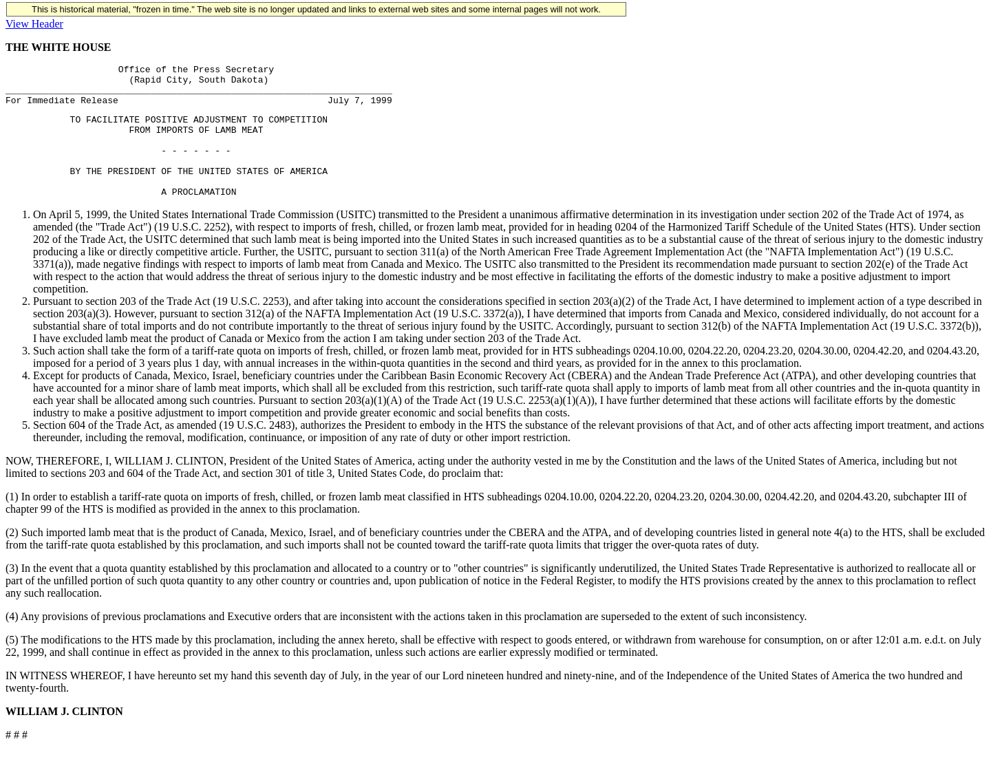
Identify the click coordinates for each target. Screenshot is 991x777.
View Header (34, 24)
